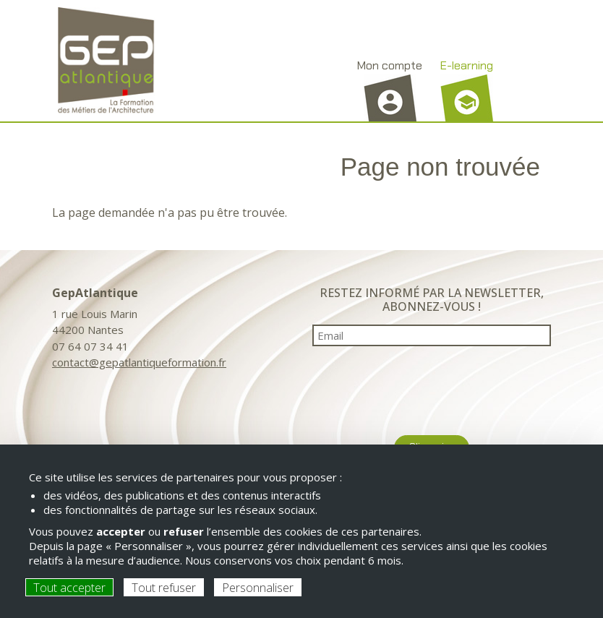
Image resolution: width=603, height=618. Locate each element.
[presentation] (432, 385)
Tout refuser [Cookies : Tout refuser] (164, 588)
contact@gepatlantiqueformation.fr (139, 362)
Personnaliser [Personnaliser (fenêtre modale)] (258, 588)
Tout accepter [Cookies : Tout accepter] (69, 588)
